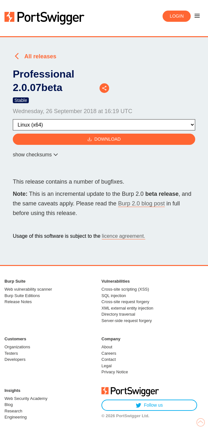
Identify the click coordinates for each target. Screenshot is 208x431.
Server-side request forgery (126, 320)
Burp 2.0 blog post (141, 203)
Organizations (17, 346)
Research (13, 411)
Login (177, 16)
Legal (106, 365)
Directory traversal (118, 314)
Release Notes (18, 301)
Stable (20, 100)
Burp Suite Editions (22, 295)
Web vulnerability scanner (28, 289)
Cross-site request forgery (125, 301)
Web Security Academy (25, 398)
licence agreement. (123, 236)
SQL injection (113, 295)
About (106, 346)
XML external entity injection (127, 308)
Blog (8, 404)
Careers (108, 353)
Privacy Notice (114, 371)
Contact (108, 359)
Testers (11, 353)
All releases (40, 56)
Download (104, 139)
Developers (15, 359)
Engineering (15, 417)
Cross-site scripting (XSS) (125, 289)
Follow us (149, 405)
